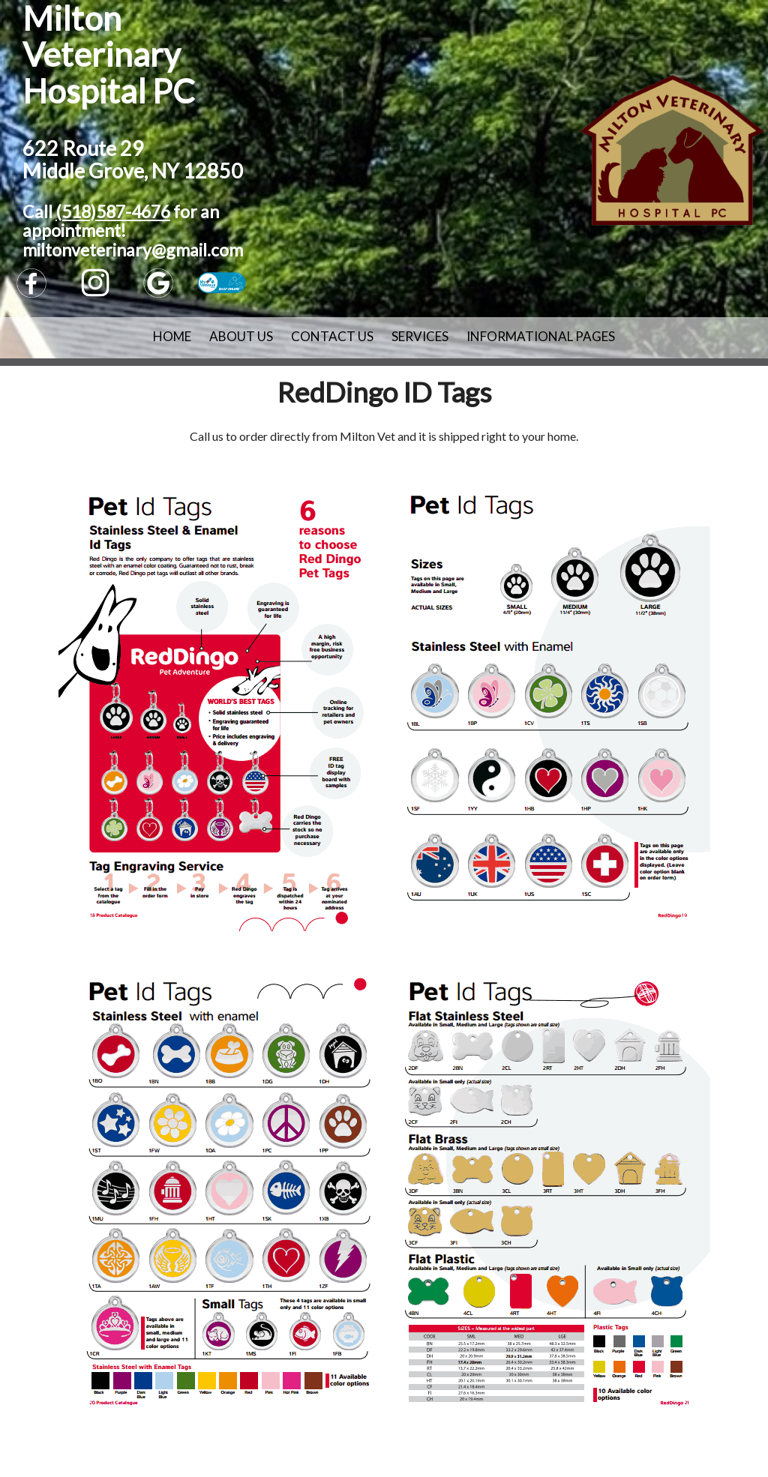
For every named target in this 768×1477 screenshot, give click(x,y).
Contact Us (332, 336)
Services (420, 336)
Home (172, 336)
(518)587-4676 (113, 211)
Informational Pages (540, 336)
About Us (241, 336)
